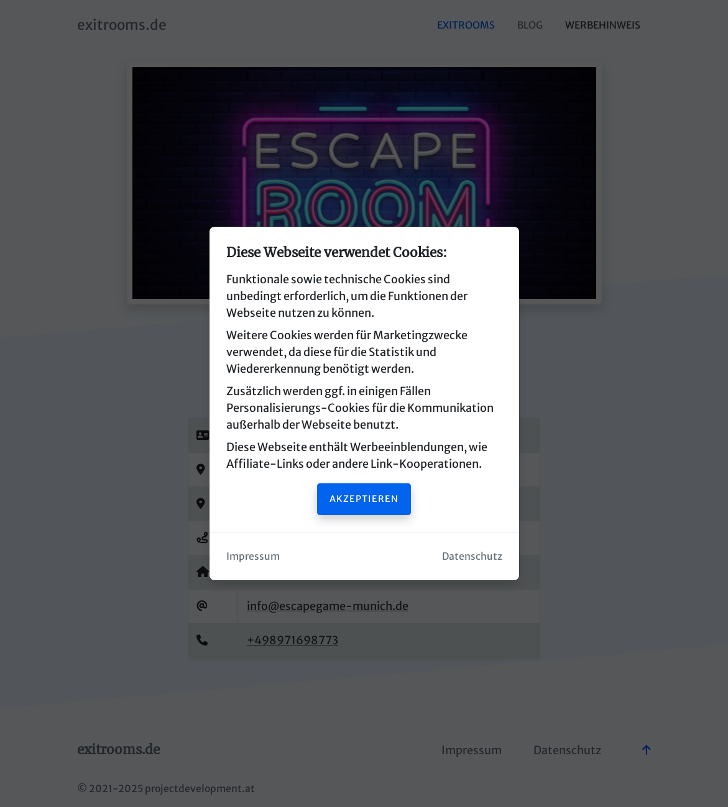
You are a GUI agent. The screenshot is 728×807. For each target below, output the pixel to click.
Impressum (253, 556)
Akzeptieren (364, 498)
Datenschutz (472, 556)
